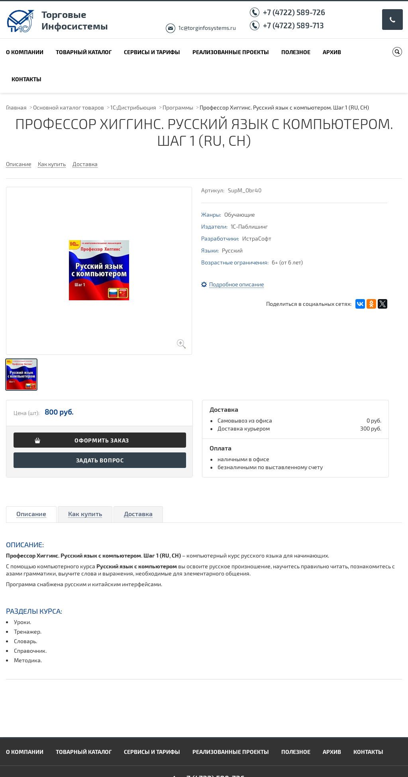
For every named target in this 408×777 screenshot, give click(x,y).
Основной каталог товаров (68, 107)
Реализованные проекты (230, 52)
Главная (16, 107)
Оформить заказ (102, 440)
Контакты (26, 79)
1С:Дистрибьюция (133, 107)
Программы (178, 107)
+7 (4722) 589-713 (293, 25)
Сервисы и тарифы (152, 52)
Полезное (295, 52)
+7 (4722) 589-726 (294, 12)
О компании (24, 52)
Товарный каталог (84, 52)
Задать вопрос (100, 460)
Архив (332, 52)
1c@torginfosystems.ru (207, 27)
